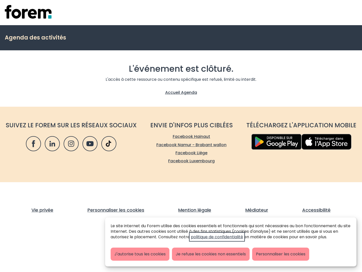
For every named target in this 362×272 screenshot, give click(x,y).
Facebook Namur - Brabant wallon (191, 145)
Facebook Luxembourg (191, 161)
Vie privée (42, 210)
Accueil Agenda (181, 92)
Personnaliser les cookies (280, 254)
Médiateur (256, 210)
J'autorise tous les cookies (140, 254)
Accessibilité (316, 210)
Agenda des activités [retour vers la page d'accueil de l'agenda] (35, 38)
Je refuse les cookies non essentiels (211, 254)
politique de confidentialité (217, 237)
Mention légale (194, 210)
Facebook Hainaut (191, 136)
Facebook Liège (191, 153)
